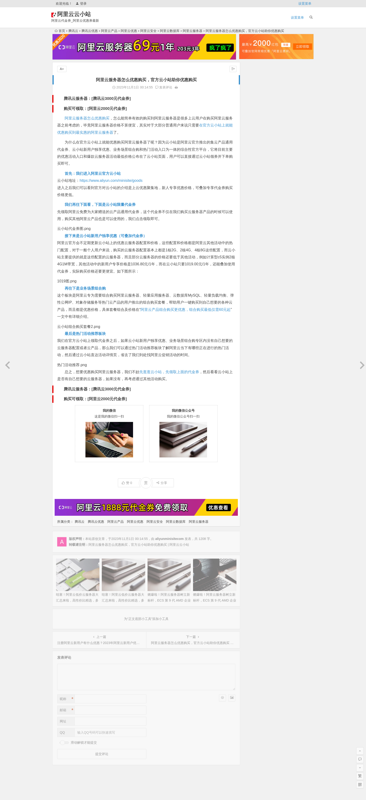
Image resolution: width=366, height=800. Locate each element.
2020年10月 (251, 496)
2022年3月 (250, 398)
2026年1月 (250, 98)
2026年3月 (250, 85)
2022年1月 (250, 411)
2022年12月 (251, 339)
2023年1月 (250, 333)
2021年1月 (250, 483)
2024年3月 (250, 241)
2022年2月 (250, 405)
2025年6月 (250, 143)
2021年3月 (250, 470)
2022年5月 (250, 385)
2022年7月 (250, 372)
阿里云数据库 (169, 31)
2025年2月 (250, 170)
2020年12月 (251, 490)
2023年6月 (250, 300)
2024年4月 (250, 235)
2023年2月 (250, 326)
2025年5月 (250, 150)
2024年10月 (251, 196)
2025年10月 (251, 117)
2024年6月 (250, 222)
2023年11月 (251, 268)
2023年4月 (250, 313)
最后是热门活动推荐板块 (85, 334)
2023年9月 (250, 281)
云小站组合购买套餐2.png (78, 327)
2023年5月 (250, 307)
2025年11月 (251, 111)
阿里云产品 (109, 31)
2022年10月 (251, 352)
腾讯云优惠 (89, 31)
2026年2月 (250, 91)
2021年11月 (251, 424)
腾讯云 (73, 31)
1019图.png (67, 281)
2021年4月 (250, 464)
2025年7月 (250, 137)
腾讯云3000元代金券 (111, 98)
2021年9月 (250, 437)
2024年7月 (250, 215)
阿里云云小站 (83, 14)
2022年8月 (250, 366)
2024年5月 (250, 228)
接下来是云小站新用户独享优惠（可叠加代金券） (106, 236)
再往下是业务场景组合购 (85, 288)
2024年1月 (250, 254)
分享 (159, 482)
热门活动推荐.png (72, 365)
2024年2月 (250, 248)
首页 (60, 31)
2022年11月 (251, 346)
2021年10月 (251, 431)
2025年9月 (250, 124)
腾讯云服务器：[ (78, 98)
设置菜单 (304, 3)
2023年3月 (250, 320)
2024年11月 (251, 189)
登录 (81, 3)
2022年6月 (250, 379)
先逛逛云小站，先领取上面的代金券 (169, 372)
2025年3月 (250, 163)
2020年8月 (250, 509)
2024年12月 (251, 183)
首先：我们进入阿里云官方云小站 (93, 173)
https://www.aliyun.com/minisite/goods (111, 180)
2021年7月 (250, 444)
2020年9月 (250, 503)
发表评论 (161, 87)
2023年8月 (250, 287)
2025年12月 (251, 104)
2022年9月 (250, 359)
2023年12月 (251, 261)
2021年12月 (251, 418)
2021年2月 (250, 477)
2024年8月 (250, 209)
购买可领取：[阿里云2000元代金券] (95, 108)
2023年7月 (250, 294)
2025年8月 (250, 130)
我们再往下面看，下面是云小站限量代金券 (100, 205)
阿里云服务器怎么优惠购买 (87, 118)
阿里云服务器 (192, 31)
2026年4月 (250, 78)
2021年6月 (250, 451)
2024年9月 (250, 202)
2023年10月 (251, 274)
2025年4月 (250, 156)
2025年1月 (250, 176)
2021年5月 (250, 457)
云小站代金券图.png (74, 229)
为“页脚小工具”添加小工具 (183, 771)
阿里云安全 (148, 31)
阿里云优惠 (129, 31)
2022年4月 (250, 392)
